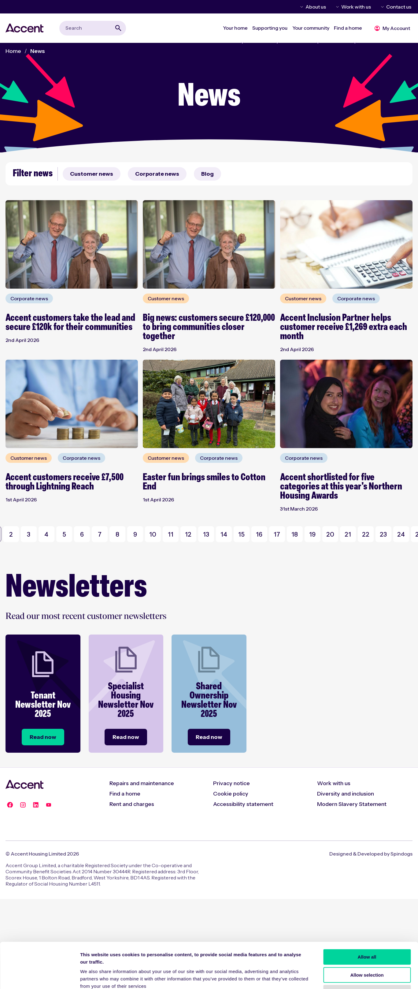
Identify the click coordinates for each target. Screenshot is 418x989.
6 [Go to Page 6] (82, 534)
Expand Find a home (345, 35)
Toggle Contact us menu (381, 6)
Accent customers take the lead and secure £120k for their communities (70, 323)
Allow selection (366, 713)
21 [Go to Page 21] (348, 534)
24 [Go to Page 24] (401, 534)
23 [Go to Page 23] (383, 534)
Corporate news (157, 173)
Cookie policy (230, 793)
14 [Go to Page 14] (223, 534)
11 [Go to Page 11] (170, 534)
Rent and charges (131, 804)
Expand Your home (218, 35)
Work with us (356, 7)
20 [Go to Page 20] (330, 534)
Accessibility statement (243, 804)
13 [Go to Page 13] (206, 534)
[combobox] (92, 28)
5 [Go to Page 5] (64, 534)
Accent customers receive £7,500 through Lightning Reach (65, 482)
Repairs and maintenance (141, 783)
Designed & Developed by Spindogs (370, 854)
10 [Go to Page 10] (152, 534)
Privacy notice (231, 783)
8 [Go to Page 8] (117, 534)
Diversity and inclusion (345, 793)
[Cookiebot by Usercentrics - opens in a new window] (39, 758)
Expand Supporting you (258, 35)
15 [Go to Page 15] (241, 534)
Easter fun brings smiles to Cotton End (204, 482)
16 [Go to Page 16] (259, 534)
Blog (207, 173)
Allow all (367, 695)
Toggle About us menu (300, 6)
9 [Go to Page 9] (135, 534)
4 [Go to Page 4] (46, 534)
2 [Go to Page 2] (11, 534)
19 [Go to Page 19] (312, 534)
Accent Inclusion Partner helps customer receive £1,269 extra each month (343, 327)
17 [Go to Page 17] (277, 534)
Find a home (124, 793)
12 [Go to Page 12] (188, 534)
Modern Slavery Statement (352, 804)
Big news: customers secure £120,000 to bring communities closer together (209, 327)
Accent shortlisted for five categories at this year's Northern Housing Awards (341, 486)
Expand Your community (303, 35)
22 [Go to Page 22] (365, 534)
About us (315, 7)
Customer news (91, 173)
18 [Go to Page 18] (294, 534)
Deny (367, 731)
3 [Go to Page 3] (28, 534)
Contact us (398, 7)
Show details (321, 758)
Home (13, 51)
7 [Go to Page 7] (100, 534)
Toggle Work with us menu (336, 6)
